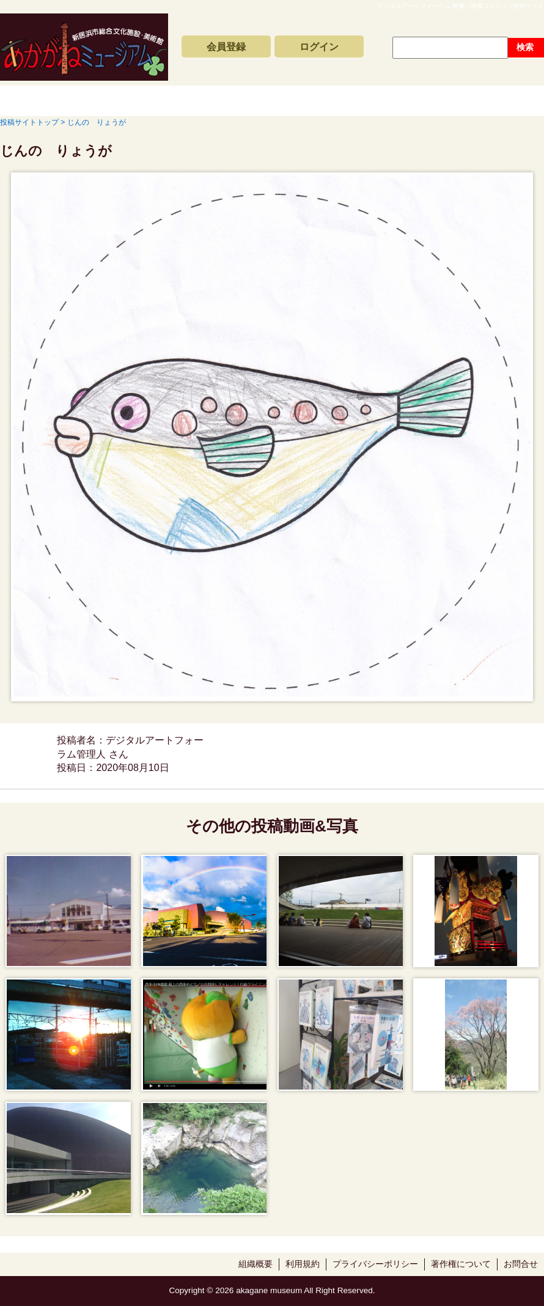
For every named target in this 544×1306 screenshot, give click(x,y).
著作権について (461, 1264)
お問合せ (521, 1264)
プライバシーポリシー (375, 1264)
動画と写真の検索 (368, 101)
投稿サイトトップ (37, 101)
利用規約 (302, 1264)
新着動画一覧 (133, 101)
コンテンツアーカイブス (251, 101)
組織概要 (255, 1264)
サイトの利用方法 (485, 101)
